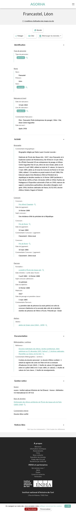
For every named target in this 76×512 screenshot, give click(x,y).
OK (68, 506)
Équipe (38, 477)
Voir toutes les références (56, 434)
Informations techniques (38, 453)
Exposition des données (38, 462)
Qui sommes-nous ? (38, 473)
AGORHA (37, 4)
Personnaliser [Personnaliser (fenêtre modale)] (45, 509)
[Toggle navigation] (73, 4)
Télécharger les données (37, 41)
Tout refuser (31, 509)
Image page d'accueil (38, 464)
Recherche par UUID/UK (38, 466)
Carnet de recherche (38, 479)
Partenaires (38, 481)
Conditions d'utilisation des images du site (38, 21)
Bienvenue (38, 451)
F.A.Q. (38, 458)
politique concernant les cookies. (50, 506)
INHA (38, 475)
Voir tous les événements (36, 434)
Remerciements (38, 455)
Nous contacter (38, 460)
